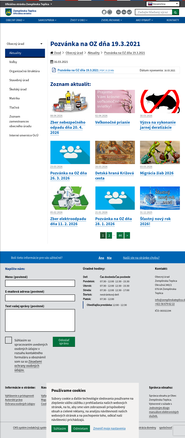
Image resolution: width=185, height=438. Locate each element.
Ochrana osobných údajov (20, 403)
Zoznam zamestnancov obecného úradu (20, 121)
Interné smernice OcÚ (23, 135)
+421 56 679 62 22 (165, 304)
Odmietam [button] (80, 428)
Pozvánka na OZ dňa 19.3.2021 (124, 53)
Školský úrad (18, 89)
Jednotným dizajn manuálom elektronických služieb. (164, 412)
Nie (110, 258)
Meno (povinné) (16, 277)
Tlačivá (14, 107)
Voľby (13, 62)
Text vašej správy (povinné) (24, 306)
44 (120, 235)
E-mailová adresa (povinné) (24, 291)
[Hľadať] (175, 12)
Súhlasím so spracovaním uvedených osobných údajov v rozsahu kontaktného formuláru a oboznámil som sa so (31, 355)
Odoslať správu (64, 341)
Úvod (55, 53)
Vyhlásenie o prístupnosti (19, 395)
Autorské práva (13, 399)
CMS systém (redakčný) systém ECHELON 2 (37, 427)
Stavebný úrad (19, 80)
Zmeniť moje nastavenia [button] (109, 428)
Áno (102, 258)
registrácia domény (145, 427)
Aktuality (15, 53)
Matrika (14, 98)
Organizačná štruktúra (24, 71)
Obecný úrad (15, 44)
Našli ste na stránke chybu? (141, 258)
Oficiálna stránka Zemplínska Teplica (28, 4)
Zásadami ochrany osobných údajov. (28, 365)
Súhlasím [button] (59, 428)
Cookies (45, 403)
